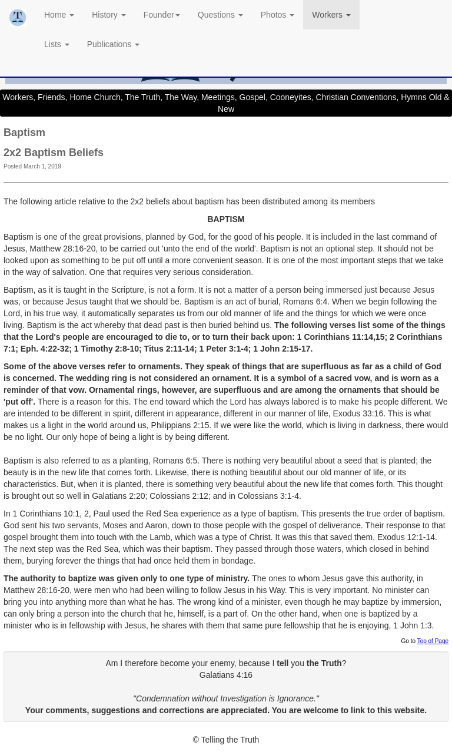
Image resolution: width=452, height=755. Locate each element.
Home (59, 14)
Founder (162, 14)
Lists (56, 44)
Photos (277, 14)
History (108, 14)
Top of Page (432, 641)
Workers (331, 14)
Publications (113, 44)
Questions (220, 14)
